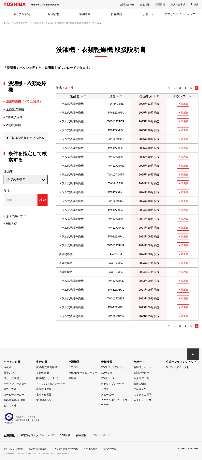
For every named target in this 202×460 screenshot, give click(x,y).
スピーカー (107, 395)
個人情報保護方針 (40, 449)
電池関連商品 (43, 400)
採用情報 (160, 4)
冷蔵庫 (7, 367)
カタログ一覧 (141, 378)
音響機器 (116, 14)
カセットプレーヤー (112, 384)
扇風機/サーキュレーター (82, 373)
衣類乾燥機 (42, 373)
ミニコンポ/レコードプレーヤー (115, 402)
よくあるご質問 (143, 395)
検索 (196, 4)
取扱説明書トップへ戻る (27, 141)
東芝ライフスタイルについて (37, 435)
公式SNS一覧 (117, 449)
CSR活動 (65, 435)
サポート (147, 14)
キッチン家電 (21, 14)
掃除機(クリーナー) (47, 378)
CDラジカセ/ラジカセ (113, 367)
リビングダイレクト (177, 367)
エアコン (73, 367)
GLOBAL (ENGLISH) (187, 449)
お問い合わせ (127, 4)
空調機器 (84, 14)
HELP (11, 229)
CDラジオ (106, 373)
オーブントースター (15, 384)
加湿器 (72, 378)
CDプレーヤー (109, 378)
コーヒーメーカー (14, 395)
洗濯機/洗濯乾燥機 (46, 367)
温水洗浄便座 (43, 389)
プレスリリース (101, 435)
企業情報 (145, 4)
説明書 (185, 103)
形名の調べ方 (16, 222)
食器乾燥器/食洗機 (14, 400)
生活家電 (53, 14)
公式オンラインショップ (180, 14)
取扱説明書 (38, 22)
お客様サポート (21, 22)
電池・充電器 (43, 395)
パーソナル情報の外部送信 (70, 449)
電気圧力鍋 (10, 389)
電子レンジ (10, 373)
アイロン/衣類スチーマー (50, 384)
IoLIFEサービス (142, 400)
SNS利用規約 (97, 449)
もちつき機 (10, 406)
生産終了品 (140, 389)
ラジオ (105, 389)
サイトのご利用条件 (14, 449)
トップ (7, 22)
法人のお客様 (178, 4)
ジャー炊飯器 (11, 378)
